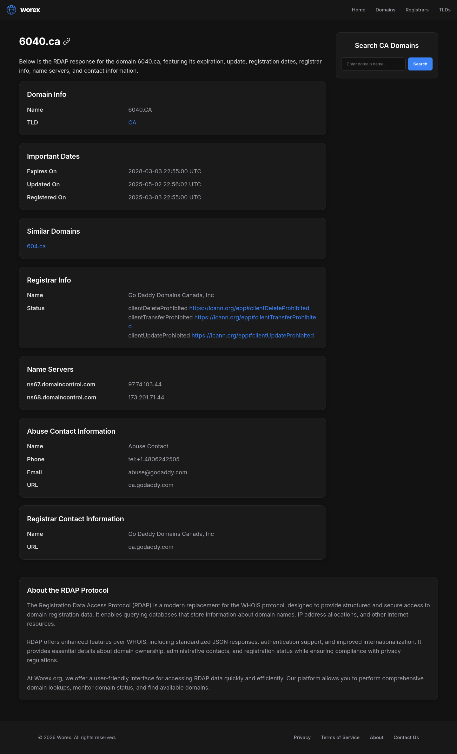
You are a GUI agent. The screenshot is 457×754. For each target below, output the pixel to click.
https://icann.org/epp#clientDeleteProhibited (249, 308)
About (376, 737)
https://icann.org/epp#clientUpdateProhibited (253, 335)
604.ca (36, 246)
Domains (385, 10)
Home (358, 10)
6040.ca (39, 41)
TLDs (445, 10)
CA (132, 122)
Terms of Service (340, 737)
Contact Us (406, 737)
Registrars (417, 10)
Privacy (302, 737)
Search (420, 64)
